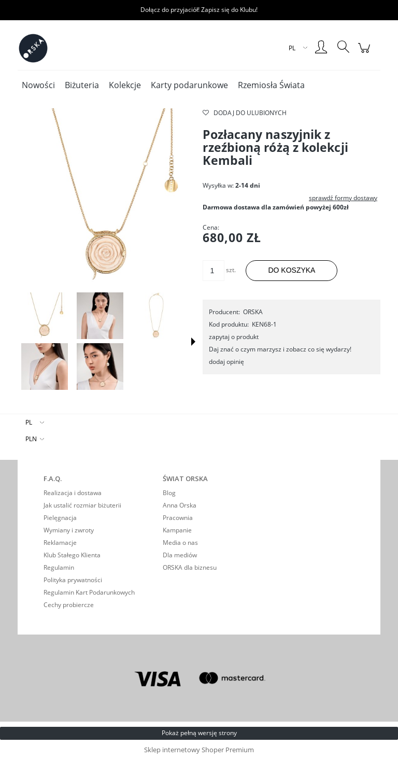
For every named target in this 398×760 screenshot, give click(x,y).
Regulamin (59, 567)
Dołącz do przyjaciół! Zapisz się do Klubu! (199, 9)
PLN (31, 438)
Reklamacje (60, 542)
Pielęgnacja (60, 517)
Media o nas (180, 542)
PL (28, 422)
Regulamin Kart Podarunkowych (89, 592)
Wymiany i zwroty (69, 530)
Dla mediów (180, 555)
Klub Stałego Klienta (72, 555)
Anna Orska (179, 505)
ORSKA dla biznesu (190, 567)
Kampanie (177, 530)
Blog (169, 492)
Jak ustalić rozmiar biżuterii (82, 505)
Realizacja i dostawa (73, 492)
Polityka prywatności (73, 579)
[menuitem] (38, 85)
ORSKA (253, 311)
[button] (193, 341)
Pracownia (178, 517)
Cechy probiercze (69, 604)
